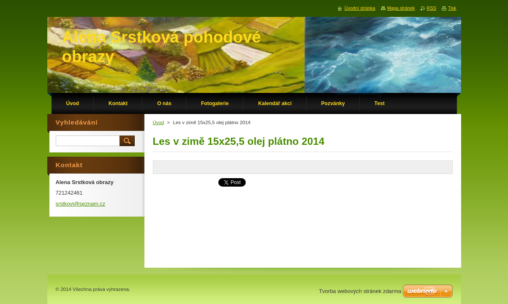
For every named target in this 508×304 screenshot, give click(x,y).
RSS (431, 8)
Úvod (158, 122)
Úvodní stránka (359, 8)
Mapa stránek (401, 8)
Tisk (452, 8)
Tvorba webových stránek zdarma (360, 291)
